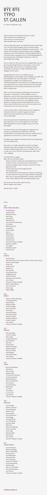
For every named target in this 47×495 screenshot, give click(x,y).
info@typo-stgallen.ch (10, 490)
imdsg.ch (10, 153)
